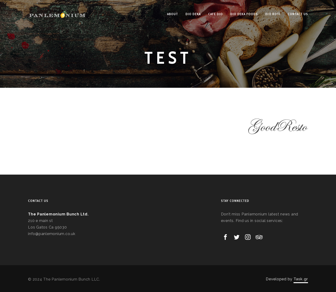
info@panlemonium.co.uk (51, 234)
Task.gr (301, 279)
